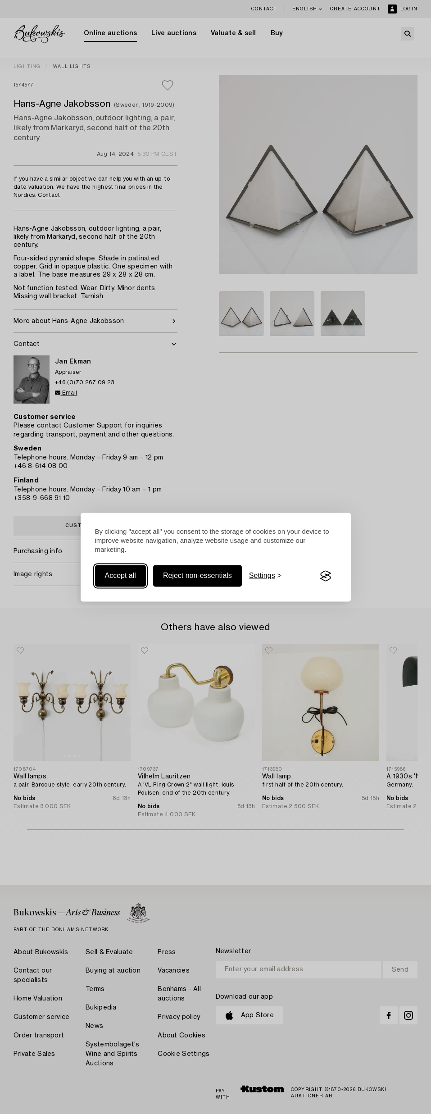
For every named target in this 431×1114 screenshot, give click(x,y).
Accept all (120, 576)
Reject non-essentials (197, 576)
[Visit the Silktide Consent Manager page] (325, 576)
